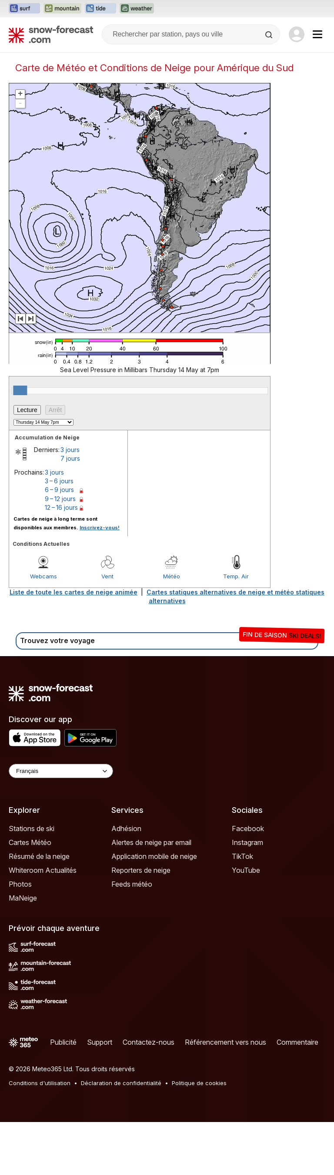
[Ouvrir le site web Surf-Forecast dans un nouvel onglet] (24, 8)
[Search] (270, 35)
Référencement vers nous (225, 1042)
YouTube (246, 870)
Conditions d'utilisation (39, 1082)
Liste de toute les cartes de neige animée (73, 592)
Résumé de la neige (39, 856)
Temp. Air (236, 576)
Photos (20, 884)
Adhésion (126, 828)
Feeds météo (131, 884)
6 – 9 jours (59, 489)
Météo (171, 576)
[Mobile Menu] (317, 34)
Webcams (43, 576)
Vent (107, 576)
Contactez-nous (148, 1042)
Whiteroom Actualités (43, 870)
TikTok (242, 856)
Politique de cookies (199, 1082)
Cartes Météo (30, 842)
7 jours (70, 458)
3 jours (70, 449)
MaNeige (23, 898)
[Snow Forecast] (51, 34)
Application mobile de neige (154, 856)
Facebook (248, 828)
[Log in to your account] (296, 34)
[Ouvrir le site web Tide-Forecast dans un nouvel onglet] (100, 8)
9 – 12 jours (60, 498)
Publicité (63, 1042)
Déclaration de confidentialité (121, 1082)
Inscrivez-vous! (100, 528)
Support (99, 1042)
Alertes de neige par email (151, 842)
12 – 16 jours (61, 507)
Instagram (247, 842)
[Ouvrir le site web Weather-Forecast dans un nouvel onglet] (137, 8)
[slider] (20, 390)
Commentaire (297, 1042)
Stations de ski (31, 828)
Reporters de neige (140, 870)
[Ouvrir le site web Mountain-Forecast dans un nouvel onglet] (62, 8)
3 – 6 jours (59, 481)
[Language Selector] (61, 771)
